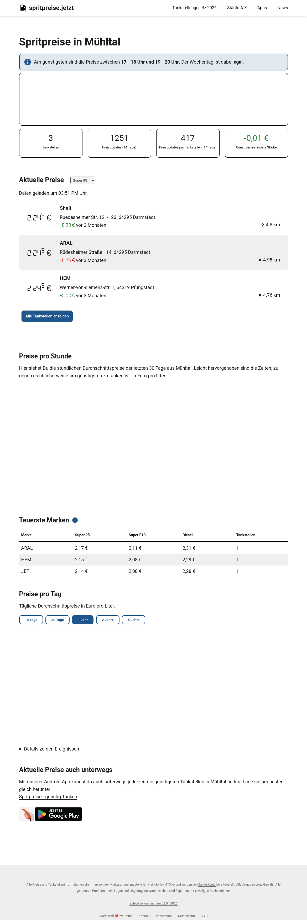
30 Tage (59, 620)
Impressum (164, 916)
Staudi (127, 916)
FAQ (205, 916)
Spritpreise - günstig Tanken (48, 797)
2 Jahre (111, 620)
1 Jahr (85, 620)
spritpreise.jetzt (46, 8)
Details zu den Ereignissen (51, 749)
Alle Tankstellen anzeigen (47, 316)
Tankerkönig (206, 884)
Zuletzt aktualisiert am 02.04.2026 (153, 903)
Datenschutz (187, 916)
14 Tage (31, 620)
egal (238, 62)
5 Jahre (137, 620)
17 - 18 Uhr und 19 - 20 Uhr (150, 62)
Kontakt (144, 916)
